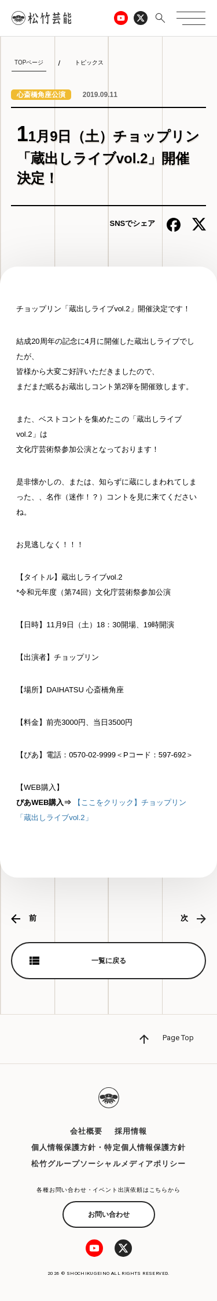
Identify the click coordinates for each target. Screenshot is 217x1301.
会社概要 (86, 1131)
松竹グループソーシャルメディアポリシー (108, 1163)
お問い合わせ (109, 1214)
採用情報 (131, 1131)
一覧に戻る (108, 961)
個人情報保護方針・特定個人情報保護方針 (108, 1147)
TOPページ (28, 62)
